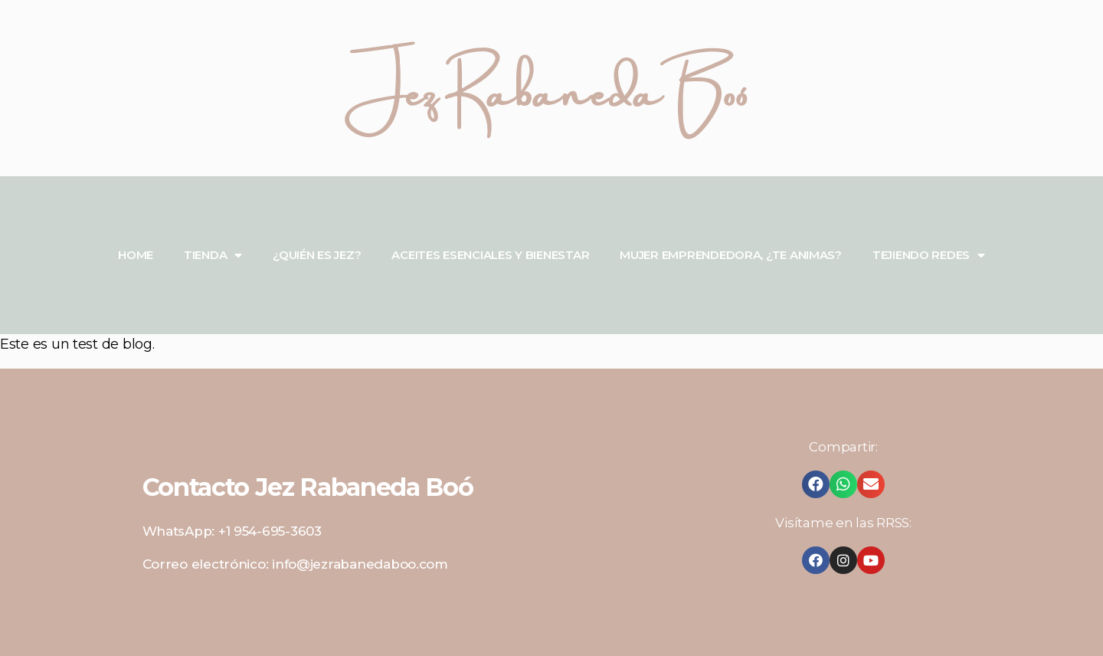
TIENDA (213, 255)
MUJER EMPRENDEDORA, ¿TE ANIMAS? (731, 255)
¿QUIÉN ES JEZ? (317, 255)
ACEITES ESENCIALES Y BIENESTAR (490, 255)
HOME (135, 255)
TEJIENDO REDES (928, 255)
